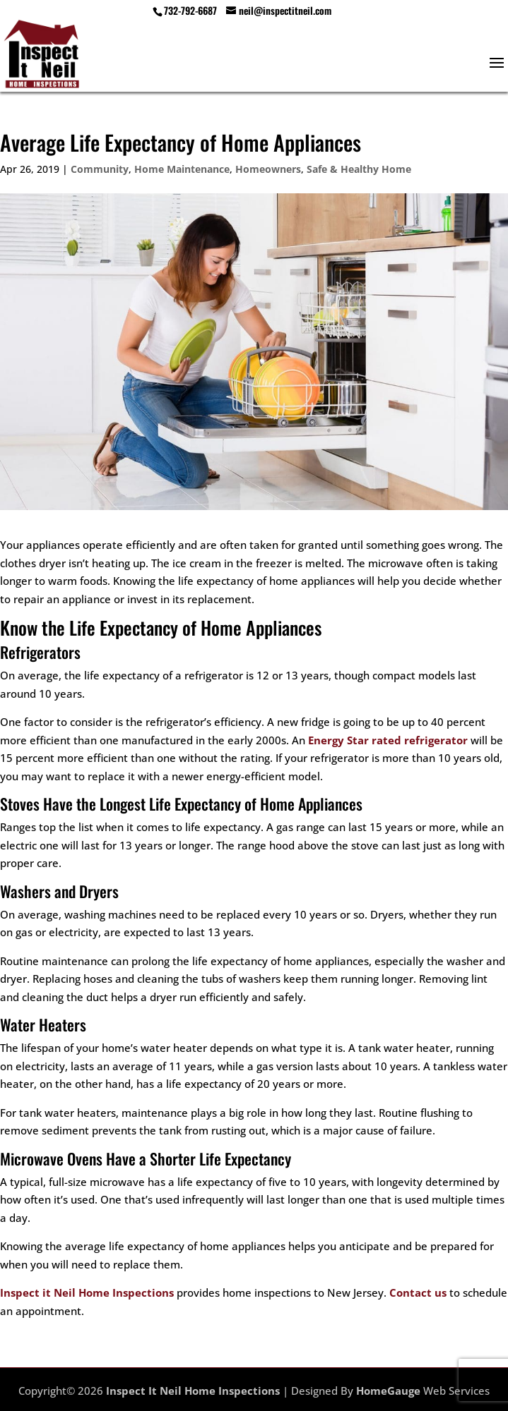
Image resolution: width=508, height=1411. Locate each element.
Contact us (418, 1292)
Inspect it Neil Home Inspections (87, 1292)
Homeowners (268, 169)
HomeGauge (388, 1390)
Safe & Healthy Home (359, 169)
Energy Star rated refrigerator (388, 740)
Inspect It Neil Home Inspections (193, 1390)
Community (100, 169)
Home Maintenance (182, 169)
